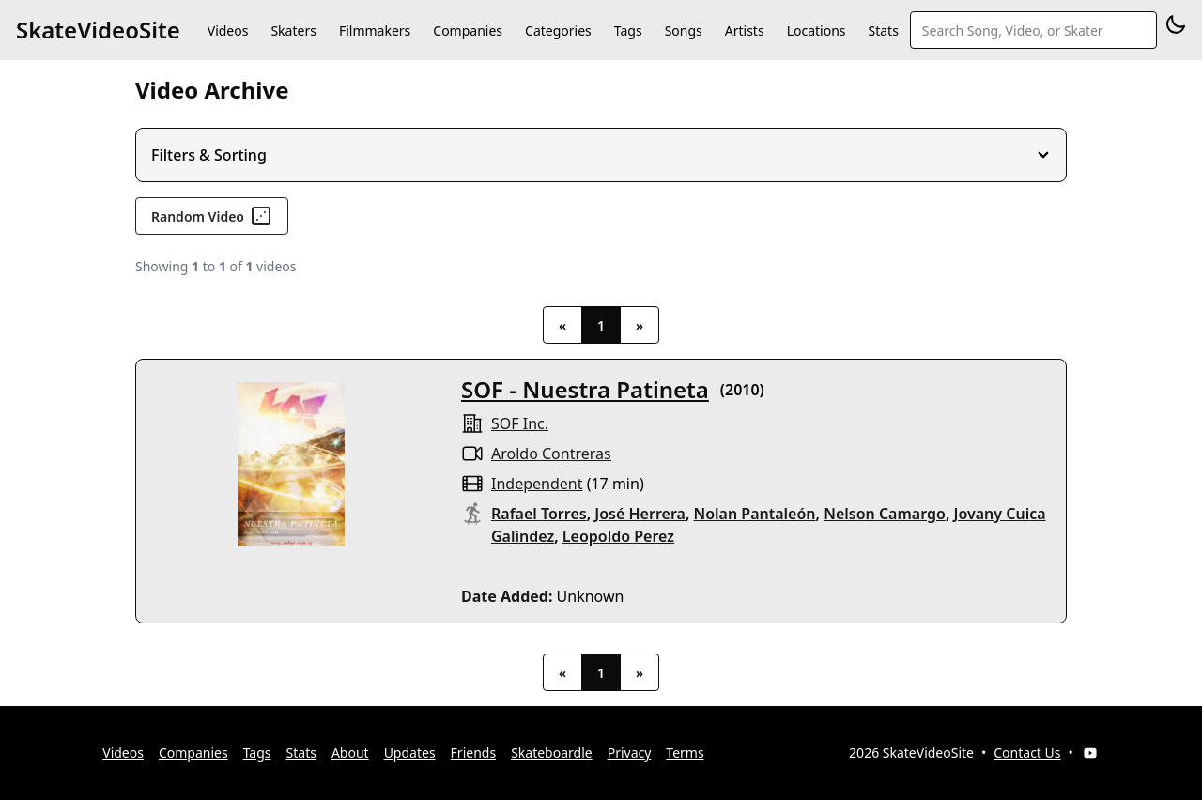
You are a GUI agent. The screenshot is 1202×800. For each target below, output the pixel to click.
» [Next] (639, 325)
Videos (228, 30)
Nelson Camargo (885, 513)
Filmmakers (374, 30)
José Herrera (640, 513)
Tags (628, 30)
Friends (474, 753)
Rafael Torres (539, 513)
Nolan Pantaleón (755, 513)
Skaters (293, 30)
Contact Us (1027, 753)
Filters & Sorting (209, 155)
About (350, 753)
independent (536, 483)
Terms (684, 753)
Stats (884, 30)
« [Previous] (562, 325)
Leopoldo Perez (618, 536)
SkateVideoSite (98, 29)
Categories (558, 30)
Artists (744, 30)
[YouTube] (1090, 753)
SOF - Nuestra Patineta (585, 389)
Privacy (630, 753)
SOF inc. (519, 423)
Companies (467, 30)
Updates (410, 753)
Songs (683, 30)
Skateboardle (552, 753)
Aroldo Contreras (551, 453)
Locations (816, 30)
